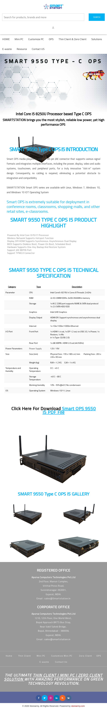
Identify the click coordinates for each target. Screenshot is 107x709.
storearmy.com (78, 706)
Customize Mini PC (62, 655)
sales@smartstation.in (57, 639)
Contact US (38, 49)
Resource (22, 49)
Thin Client (24, 655)
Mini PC (19, 39)
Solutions (96, 39)
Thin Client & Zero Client (72, 39)
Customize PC (36, 39)
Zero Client (87, 655)
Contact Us (61, 661)
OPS (51, 39)
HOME (6, 39)
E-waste (7, 49)
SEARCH (96, 17)
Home (9, 655)
